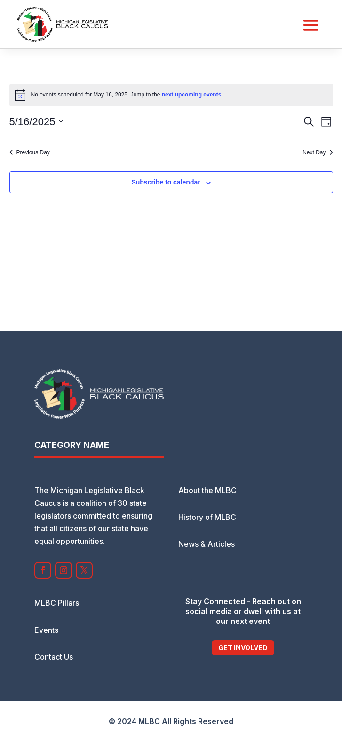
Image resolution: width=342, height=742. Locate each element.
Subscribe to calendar (165, 182)
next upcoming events (192, 94)
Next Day (317, 152)
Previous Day (29, 152)
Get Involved (243, 648)
